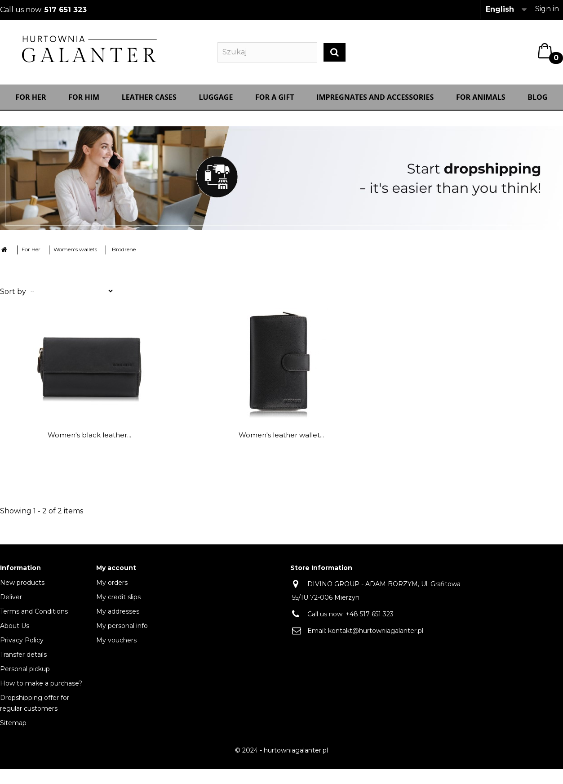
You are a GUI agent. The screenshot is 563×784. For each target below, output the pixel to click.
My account (116, 573)
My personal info (122, 631)
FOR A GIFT (274, 102)
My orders (112, 588)
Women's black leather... (89, 440)
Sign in (547, 8)
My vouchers (116, 645)
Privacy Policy (22, 645)
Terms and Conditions (34, 616)
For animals (480, 102)
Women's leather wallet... (281, 440)
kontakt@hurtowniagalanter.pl (375, 636)
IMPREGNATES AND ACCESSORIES (375, 102)
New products (22, 588)
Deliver (11, 602)
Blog (537, 102)
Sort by (13, 296)
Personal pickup (25, 674)
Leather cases (149, 102)
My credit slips (118, 602)
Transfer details (23, 659)
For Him (83, 102)
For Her (31, 102)
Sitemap (13, 728)
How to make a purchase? (41, 688)
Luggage (216, 102)
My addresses (117, 616)
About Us (14, 631)
